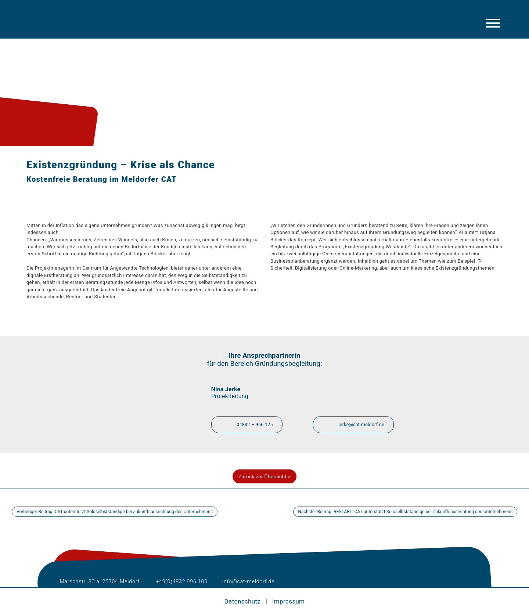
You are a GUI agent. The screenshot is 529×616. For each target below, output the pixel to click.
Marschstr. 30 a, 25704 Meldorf (95, 582)
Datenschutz (242, 601)
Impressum (288, 601)
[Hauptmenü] (493, 23)
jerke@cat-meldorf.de (355, 423)
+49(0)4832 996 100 (177, 582)
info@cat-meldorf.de (246, 582)
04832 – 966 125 (248, 423)
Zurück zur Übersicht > (264, 476)
